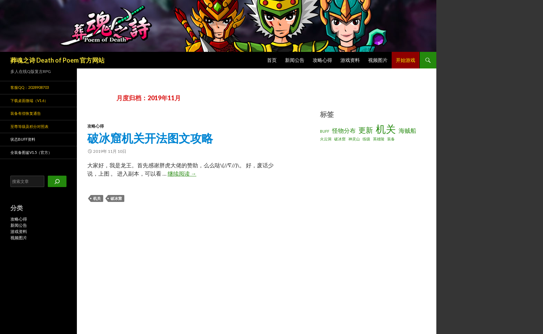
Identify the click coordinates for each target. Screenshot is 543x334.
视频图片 (378, 60)
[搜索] (57, 181)
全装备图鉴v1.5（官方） (31, 152)
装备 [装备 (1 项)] (391, 139)
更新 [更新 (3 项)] (365, 130)
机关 (97, 198)
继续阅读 (182, 173)
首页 (272, 60)
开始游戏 (405, 60)
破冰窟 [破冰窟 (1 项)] (340, 139)
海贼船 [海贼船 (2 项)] (407, 130)
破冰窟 (116, 198)
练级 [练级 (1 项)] (366, 139)
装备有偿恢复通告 (25, 113)
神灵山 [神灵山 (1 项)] (354, 139)
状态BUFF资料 (22, 139)
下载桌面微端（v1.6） (29, 100)
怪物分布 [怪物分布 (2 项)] (344, 130)
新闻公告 (294, 60)
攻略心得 (322, 60)
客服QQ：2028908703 (29, 87)
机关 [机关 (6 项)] (386, 129)
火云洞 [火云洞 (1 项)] (325, 139)
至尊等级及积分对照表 (29, 126)
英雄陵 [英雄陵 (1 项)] (378, 139)
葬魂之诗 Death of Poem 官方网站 (57, 60)
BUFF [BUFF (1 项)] (324, 131)
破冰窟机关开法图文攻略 (150, 138)
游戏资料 (350, 60)
